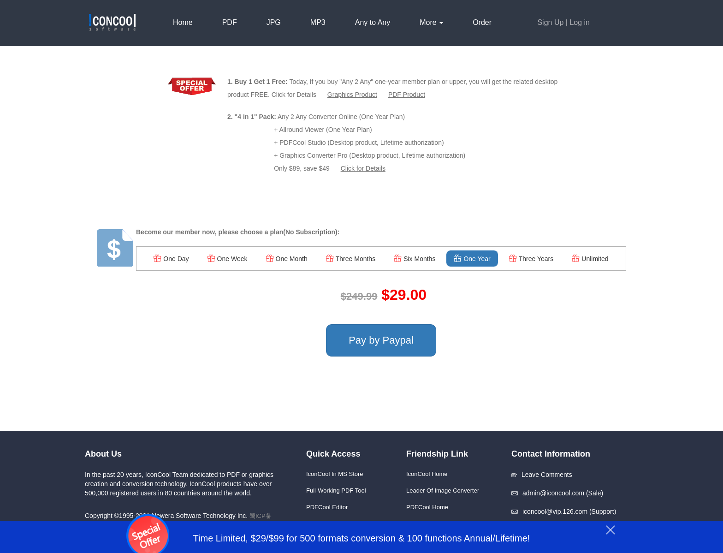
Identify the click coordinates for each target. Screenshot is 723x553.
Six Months (414, 258)
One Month (287, 258)
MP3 (318, 22)
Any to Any (373, 22)
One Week (227, 258)
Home (183, 22)
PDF (229, 22)
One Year (472, 258)
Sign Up (550, 22)
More (431, 22)
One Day (171, 258)
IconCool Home (427, 473)
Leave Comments (541, 474)
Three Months (350, 258)
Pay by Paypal (381, 340)
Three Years (531, 258)
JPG (274, 22)
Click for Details (363, 168)
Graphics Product (352, 94)
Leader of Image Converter (442, 490)
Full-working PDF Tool (336, 490)
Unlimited (590, 258)
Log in (579, 22)
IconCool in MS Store (334, 473)
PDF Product (406, 94)
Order (482, 22)
